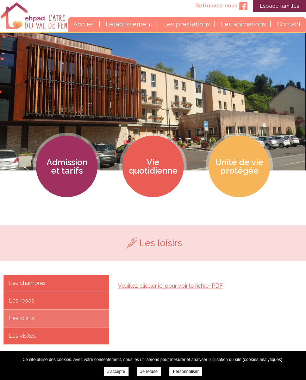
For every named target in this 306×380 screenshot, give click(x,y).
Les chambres (27, 283)
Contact (289, 24)
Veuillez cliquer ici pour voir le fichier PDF (170, 285)
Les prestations (186, 24)
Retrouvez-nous (221, 5)
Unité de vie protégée (239, 166)
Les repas (21, 300)
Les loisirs (21, 318)
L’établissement (129, 24)
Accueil (84, 24)
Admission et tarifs (66, 166)
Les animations (243, 24)
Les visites (22, 335)
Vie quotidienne (153, 166)
